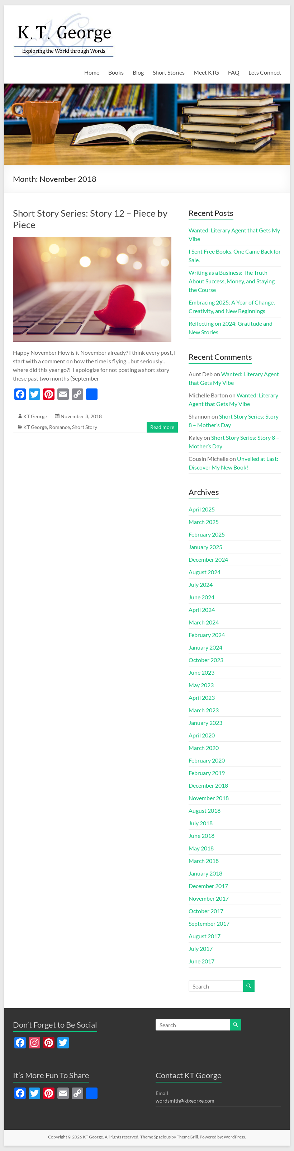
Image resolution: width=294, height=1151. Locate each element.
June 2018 (201, 835)
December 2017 (208, 885)
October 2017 (206, 910)
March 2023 (204, 710)
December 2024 (208, 559)
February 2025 (207, 534)
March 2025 (204, 521)
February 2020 (207, 760)
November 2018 (209, 797)
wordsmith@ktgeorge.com (185, 1101)
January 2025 (205, 546)
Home (91, 72)
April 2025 (202, 509)
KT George (35, 416)
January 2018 (205, 873)
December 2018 (208, 785)
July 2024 (201, 584)
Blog (138, 72)
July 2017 (201, 948)
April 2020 (202, 735)
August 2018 (204, 810)
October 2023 (206, 659)
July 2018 (201, 823)
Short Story (84, 427)
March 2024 (204, 622)
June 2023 (201, 672)
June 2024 (201, 597)
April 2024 (202, 609)
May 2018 (201, 848)
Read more (162, 427)
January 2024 (205, 647)
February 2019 (207, 772)
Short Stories (169, 72)
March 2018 (204, 860)
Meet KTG (206, 72)
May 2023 (201, 684)
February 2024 (207, 634)
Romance (59, 427)
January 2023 (205, 722)
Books (116, 72)
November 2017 (209, 898)
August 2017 (204, 936)
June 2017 (201, 961)
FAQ (234, 72)
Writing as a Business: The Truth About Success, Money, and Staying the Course (232, 281)
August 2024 (204, 572)
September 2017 (209, 923)
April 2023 (202, 697)
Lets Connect (264, 72)
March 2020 (204, 747)
